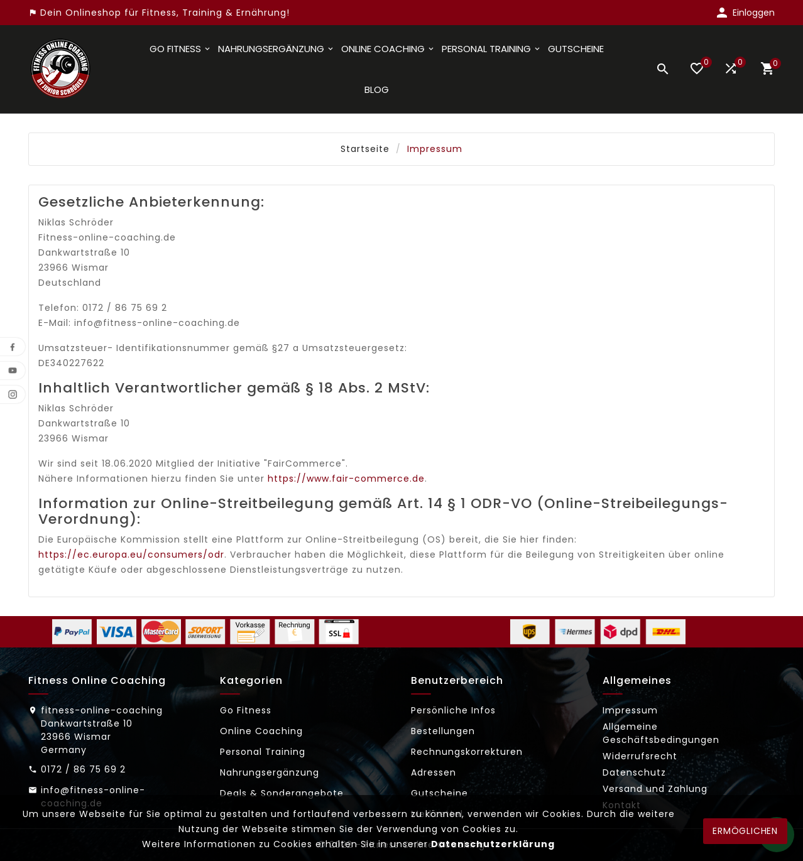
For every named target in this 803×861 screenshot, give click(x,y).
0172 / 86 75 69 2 (83, 769)
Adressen (433, 772)
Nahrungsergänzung (269, 772)
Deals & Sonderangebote (282, 793)
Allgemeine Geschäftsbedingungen (661, 733)
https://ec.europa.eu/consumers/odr (131, 554)
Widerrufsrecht (640, 756)
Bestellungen (443, 731)
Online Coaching (261, 731)
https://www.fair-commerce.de (346, 478)
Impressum (630, 710)
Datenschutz (634, 772)
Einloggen (754, 12)
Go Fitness (245, 710)
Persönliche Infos (453, 710)
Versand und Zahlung (655, 788)
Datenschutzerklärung (493, 844)
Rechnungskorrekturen (467, 751)
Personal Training (262, 751)
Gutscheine (439, 793)
